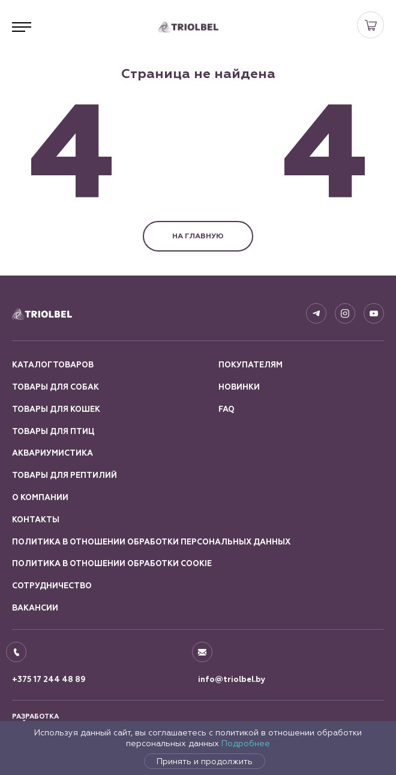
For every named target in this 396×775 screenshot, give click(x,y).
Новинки (239, 387)
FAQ (226, 409)
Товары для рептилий (64, 475)
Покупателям (250, 365)
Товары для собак (55, 387)
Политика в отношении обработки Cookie (112, 563)
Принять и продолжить (205, 761)
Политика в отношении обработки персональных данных (151, 542)
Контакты (35, 520)
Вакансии (35, 608)
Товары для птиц (53, 431)
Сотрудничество (52, 586)
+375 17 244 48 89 (49, 679)
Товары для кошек (56, 409)
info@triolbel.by (232, 679)
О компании (40, 497)
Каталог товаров (53, 365)
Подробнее (245, 743)
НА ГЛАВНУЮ (198, 236)
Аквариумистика (52, 453)
